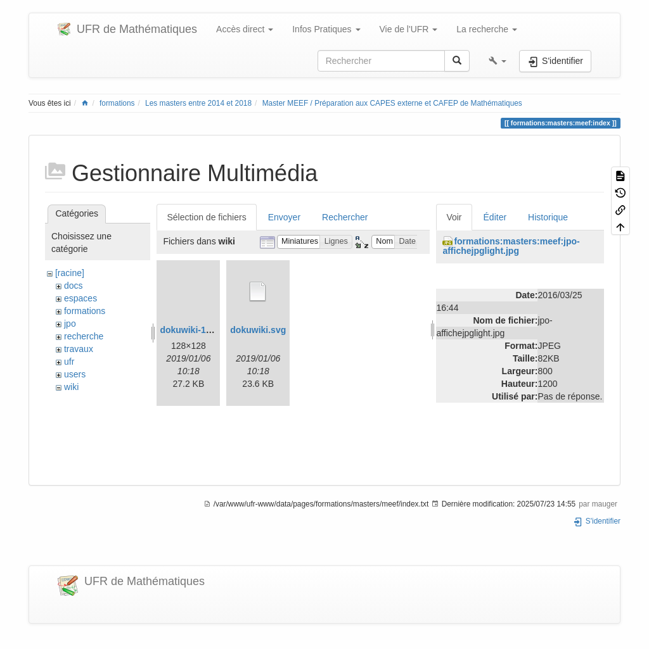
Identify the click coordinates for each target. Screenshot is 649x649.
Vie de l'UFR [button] (409, 29)
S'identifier (596, 521)
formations (117, 103)
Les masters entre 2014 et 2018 (198, 103)
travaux (78, 349)
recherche (83, 336)
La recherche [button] (486, 29)
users (75, 374)
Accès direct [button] (244, 29)
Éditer (495, 217)
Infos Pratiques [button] (326, 29)
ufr (69, 361)
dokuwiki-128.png (197, 330)
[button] (497, 61)
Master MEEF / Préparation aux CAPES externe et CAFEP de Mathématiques (392, 103)
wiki (71, 387)
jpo (70, 323)
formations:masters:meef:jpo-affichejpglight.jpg (510, 246)
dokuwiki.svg (258, 330)
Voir (453, 217)
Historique (548, 217)
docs (73, 285)
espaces (80, 298)
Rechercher (345, 217)
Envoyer (284, 217)
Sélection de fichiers (206, 217)
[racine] (69, 273)
